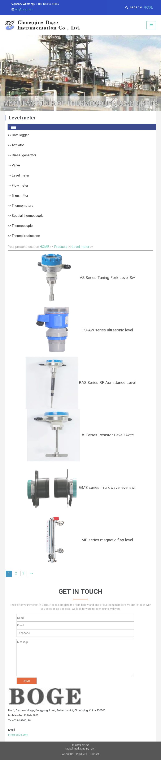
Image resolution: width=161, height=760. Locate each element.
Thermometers (22, 206)
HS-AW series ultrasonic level (107, 330)
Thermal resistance (26, 236)
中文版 (148, 7)
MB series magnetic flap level (107, 540)
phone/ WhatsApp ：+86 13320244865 (35, 4)
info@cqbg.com (24, 9)
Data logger (20, 135)
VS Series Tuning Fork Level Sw (107, 277)
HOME (44, 247)
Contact (94, 754)
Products (61, 247)
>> (31, 573)
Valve (16, 165)
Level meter (20, 175)
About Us (67, 754)
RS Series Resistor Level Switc (107, 435)
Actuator (18, 145)
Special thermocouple (28, 216)
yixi (93, 748)
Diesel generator (24, 155)
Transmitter (20, 196)
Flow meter (20, 185)
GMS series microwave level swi (107, 487)
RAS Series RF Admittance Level (107, 382)
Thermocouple (22, 226)
